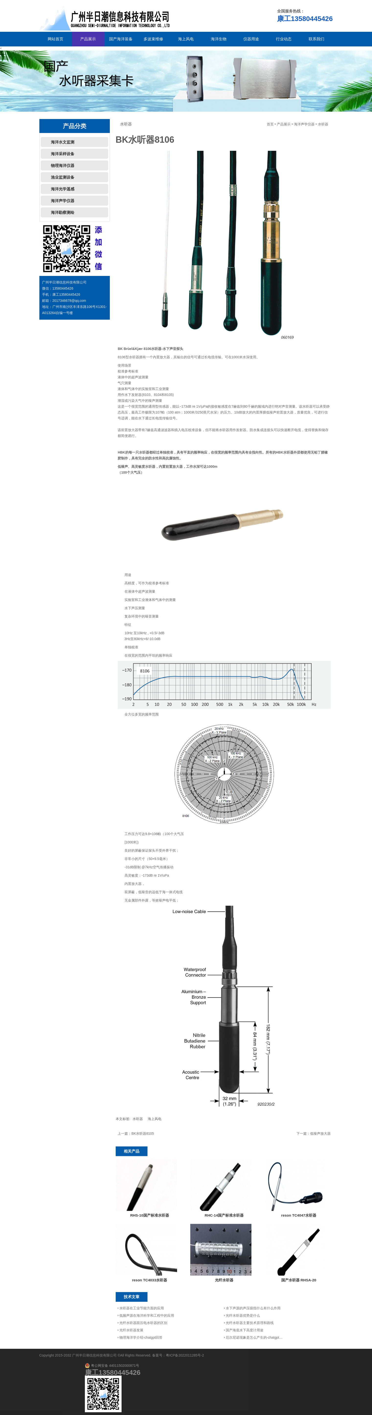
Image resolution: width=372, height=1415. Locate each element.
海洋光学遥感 (62, 189)
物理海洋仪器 (62, 165)
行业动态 (284, 39)
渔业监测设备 (62, 177)
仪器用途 (251, 39)
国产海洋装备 (121, 39)
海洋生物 (218, 39)
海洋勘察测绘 (62, 212)
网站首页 (55, 39)
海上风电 (186, 39)
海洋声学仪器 (62, 201)
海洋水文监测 (62, 142)
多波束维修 (153, 39)
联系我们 (316, 39)
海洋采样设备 (62, 154)
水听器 (323, 124)
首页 (270, 124)
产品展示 (88, 39)
